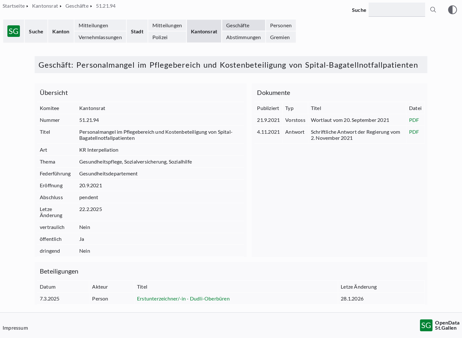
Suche (36, 31)
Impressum (15, 328)
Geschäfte (237, 25)
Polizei (159, 37)
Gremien (280, 37)
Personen (281, 25)
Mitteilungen (93, 25)
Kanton (60, 31)
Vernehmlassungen (100, 37)
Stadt (137, 31)
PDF (414, 120)
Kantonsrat (204, 31)
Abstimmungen (243, 37)
